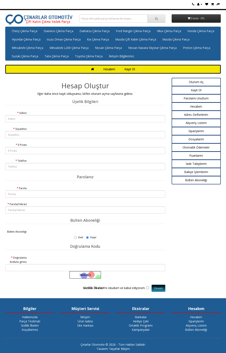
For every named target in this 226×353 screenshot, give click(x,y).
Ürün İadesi (85, 321)
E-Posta (22, 145)
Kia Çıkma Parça (98, 39)
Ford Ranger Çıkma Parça (133, 31)
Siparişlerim (196, 131)
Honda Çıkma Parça (200, 31)
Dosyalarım (196, 139)
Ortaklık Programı (141, 325)
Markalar (141, 317)
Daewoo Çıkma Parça (58, 31)
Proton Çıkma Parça (196, 48)
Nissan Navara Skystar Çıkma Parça (152, 48)
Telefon (22, 161)
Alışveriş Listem (196, 123)
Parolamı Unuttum (196, 98)
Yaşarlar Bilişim (119, 349)
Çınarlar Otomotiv (93, 344)
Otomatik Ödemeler (196, 147)
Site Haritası (85, 325)
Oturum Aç (196, 82)
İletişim (85, 317)
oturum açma (100, 94)
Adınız (23, 113)
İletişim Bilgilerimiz (121, 56)
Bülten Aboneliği (17, 231)
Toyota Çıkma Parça (89, 56)
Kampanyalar (141, 330)
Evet (78, 237)
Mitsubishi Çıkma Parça (27, 48)
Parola (23, 188)
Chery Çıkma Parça (24, 31)
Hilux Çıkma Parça (169, 31)
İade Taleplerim (196, 164)
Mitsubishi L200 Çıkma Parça (69, 48)
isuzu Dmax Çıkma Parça (64, 39)
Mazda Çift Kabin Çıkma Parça (135, 39)
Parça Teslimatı (29, 321)
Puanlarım (196, 156)
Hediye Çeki (141, 321)
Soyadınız (21, 129)
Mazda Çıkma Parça (175, 39)
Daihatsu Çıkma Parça (95, 31)
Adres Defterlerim (196, 115)
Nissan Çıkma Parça (108, 48)
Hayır (91, 237)
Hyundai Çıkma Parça (26, 39)
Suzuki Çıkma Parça (25, 56)
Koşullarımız (30, 330)
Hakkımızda (30, 317)
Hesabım (109, 69)
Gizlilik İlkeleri (30, 325)
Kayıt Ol (129, 69)
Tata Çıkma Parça (56, 56)
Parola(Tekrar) (18, 204)
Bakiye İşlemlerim (196, 172)
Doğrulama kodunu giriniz (18, 260)
